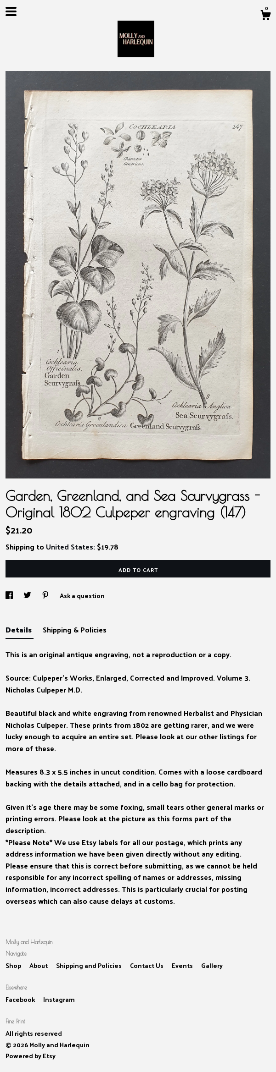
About (39, 965)
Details (20, 629)
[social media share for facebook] (10, 595)
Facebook (21, 999)
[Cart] (265, 16)
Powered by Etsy (31, 1055)
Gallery (212, 965)
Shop (14, 965)
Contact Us (147, 965)
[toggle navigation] (11, 11)
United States (69, 546)
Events (183, 965)
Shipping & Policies (75, 629)
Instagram (59, 999)
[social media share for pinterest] (46, 595)
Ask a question (82, 595)
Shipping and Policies (89, 965)
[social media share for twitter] (28, 595)
